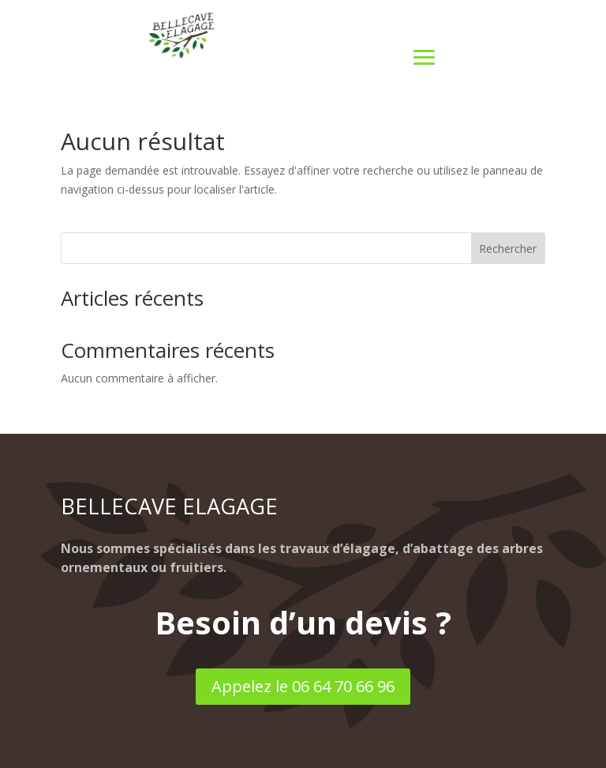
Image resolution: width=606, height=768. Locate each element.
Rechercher (508, 248)
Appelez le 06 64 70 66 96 (303, 686)
